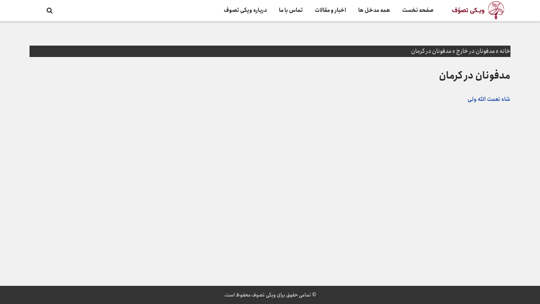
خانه (505, 51)
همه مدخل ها (374, 10)
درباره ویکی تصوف (245, 10)
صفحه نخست (418, 10)
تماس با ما (291, 10)
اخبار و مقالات (330, 10)
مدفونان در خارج (475, 51)
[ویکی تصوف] (478, 10)
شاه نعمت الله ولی (488, 99)
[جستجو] (49, 10)
